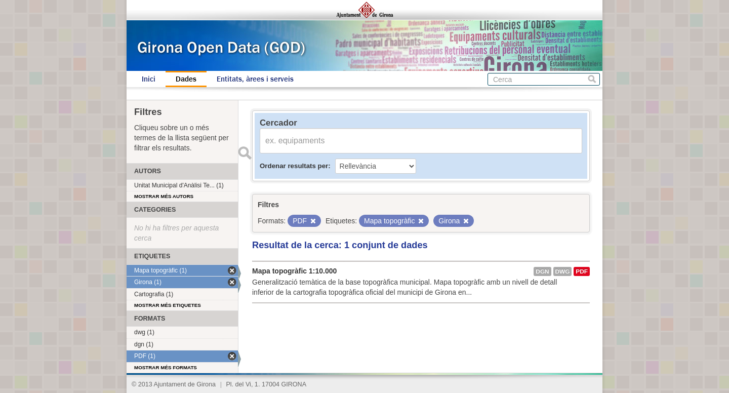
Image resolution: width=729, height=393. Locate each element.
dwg (562, 271)
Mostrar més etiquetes (167, 305)
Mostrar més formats (165, 367)
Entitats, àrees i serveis (255, 79)
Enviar (244, 153)
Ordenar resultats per (294, 166)
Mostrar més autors (163, 196)
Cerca (592, 79)
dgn (542, 271)
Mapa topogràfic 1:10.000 (294, 271)
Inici (148, 79)
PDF (582, 271)
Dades (186, 79)
